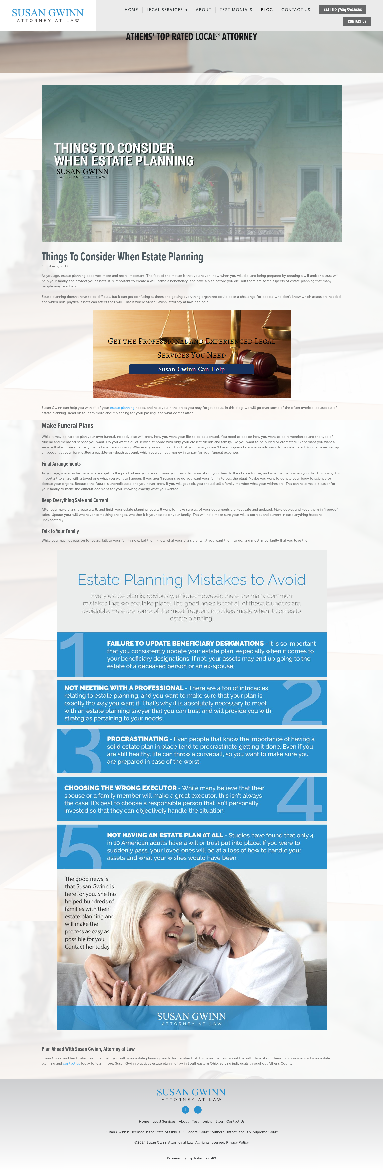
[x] (198, 1110)
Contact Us (296, 10)
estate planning (122, 408)
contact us (71, 1063)
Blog (267, 10)
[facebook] (185, 1110)
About (203, 10)
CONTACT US (357, 21)
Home (131, 10)
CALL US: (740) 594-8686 (343, 10)
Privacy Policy (237, 1142)
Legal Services (167, 10)
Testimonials (236, 10)
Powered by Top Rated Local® (191, 1158)
